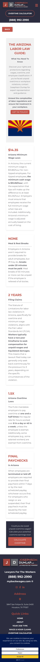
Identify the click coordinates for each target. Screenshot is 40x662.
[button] (16, 587)
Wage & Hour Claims (20, 629)
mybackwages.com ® (20, 581)
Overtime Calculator (20, 633)
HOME (20, 618)
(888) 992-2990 (19, 19)
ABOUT (20, 622)
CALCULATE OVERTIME (20, 541)
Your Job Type (20, 626)
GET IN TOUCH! (20, 112)
